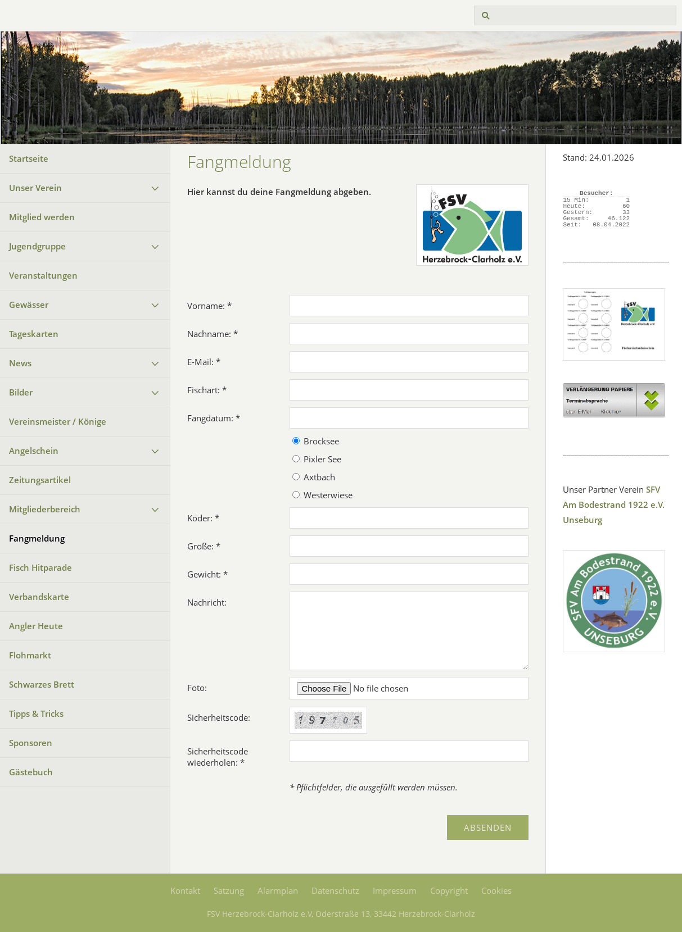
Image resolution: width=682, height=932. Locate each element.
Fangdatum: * (213, 418)
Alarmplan (278, 890)
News (20, 363)
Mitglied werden (42, 216)
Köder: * (203, 518)
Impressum (395, 890)
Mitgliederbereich (44, 509)
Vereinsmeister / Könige (57, 421)
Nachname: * (212, 333)
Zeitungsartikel (40, 479)
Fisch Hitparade (40, 567)
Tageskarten (33, 333)
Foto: (197, 687)
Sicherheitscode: (218, 717)
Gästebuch (31, 772)
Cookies (496, 890)
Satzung (229, 890)
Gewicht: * (207, 574)
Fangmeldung (37, 538)
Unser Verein (35, 187)
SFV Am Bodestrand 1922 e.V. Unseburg (614, 504)
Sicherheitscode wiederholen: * (217, 756)
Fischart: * (207, 389)
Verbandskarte (39, 596)
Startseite (28, 158)
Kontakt (185, 890)
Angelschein (33, 450)
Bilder (21, 392)
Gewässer (28, 304)
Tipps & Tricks (36, 713)
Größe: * (203, 546)
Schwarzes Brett (41, 684)
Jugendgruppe (37, 246)
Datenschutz (335, 890)
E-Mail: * (203, 361)
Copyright (449, 890)
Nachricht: (207, 602)
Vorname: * (209, 305)
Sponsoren (30, 742)
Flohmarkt (30, 655)
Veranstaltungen (43, 275)
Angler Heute (36, 625)
